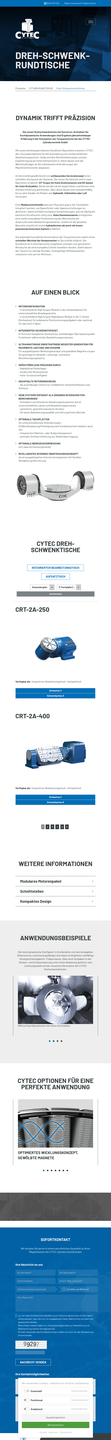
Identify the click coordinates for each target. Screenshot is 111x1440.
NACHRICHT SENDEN (33, 1362)
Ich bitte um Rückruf (76, 1289)
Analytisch (37, 1409)
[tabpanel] (55, 1006)
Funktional (36, 1400)
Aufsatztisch (55, 576)
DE (45, 3)
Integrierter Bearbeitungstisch (55, 567)
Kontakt (43, 1432)
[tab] (55, 881)
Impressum (53, 1432)
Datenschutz (66, 1432)
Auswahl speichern (55, 1417)
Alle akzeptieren (55, 1425)
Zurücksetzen (55, 594)
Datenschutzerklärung (44, 1315)
